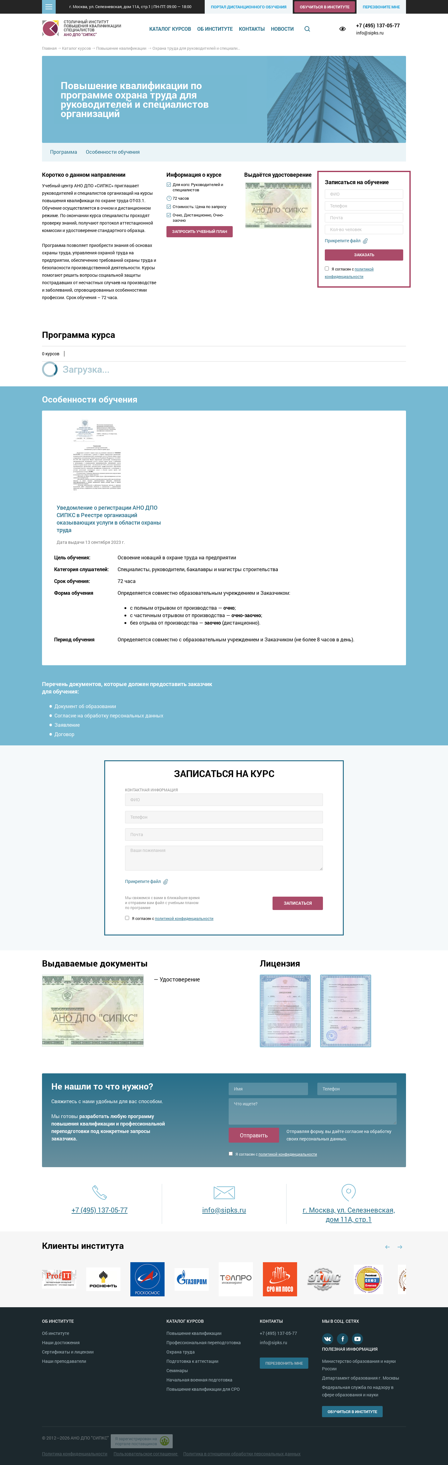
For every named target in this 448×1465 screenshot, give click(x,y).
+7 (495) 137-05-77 (378, 25)
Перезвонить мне (284, 1363)
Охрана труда (180, 1352)
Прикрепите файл (343, 240)
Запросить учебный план (199, 231)
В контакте (327, 1338)
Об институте (215, 28)
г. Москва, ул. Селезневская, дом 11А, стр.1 (349, 1214)
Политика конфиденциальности (74, 1454)
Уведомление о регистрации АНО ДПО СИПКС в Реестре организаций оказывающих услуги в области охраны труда (109, 519)
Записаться (298, 903)
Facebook (342, 1338)
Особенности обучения (113, 151)
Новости (282, 28)
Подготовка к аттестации (192, 1361)
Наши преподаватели (64, 1361)
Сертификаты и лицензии (68, 1352)
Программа (63, 151)
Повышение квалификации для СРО (203, 1389)
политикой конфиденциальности (184, 918)
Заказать (364, 254)
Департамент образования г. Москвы (360, 1378)
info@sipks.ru (370, 33)
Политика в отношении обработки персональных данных (242, 1454)
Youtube (357, 1338)
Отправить (254, 1135)
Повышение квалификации (194, 1333)
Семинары (177, 1370)
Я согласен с (169, 918)
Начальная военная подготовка (199, 1380)
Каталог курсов (170, 28)
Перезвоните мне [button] (381, 7)
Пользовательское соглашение (146, 1454)
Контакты (252, 28)
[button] (49, 7)
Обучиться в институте (324, 7)
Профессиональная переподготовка (203, 1342)
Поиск (307, 28)
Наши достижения (61, 1342)
